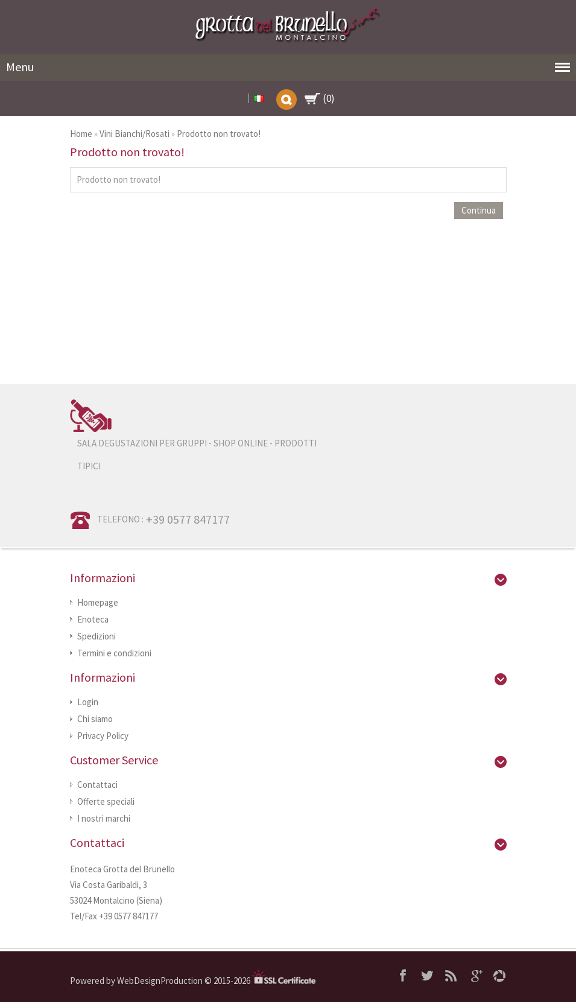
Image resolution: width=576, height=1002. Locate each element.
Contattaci (97, 784)
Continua (478, 210)
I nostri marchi (103, 818)
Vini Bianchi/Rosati (134, 133)
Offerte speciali (106, 801)
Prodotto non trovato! (219, 133)
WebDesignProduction (160, 980)
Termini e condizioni (114, 653)
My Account (241, 98)
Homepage (97, 602)
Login (87, 702)
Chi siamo (95, 719)
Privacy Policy (102, 735)
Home (81, 133)
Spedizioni (96, 636)
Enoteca (93, 619)
